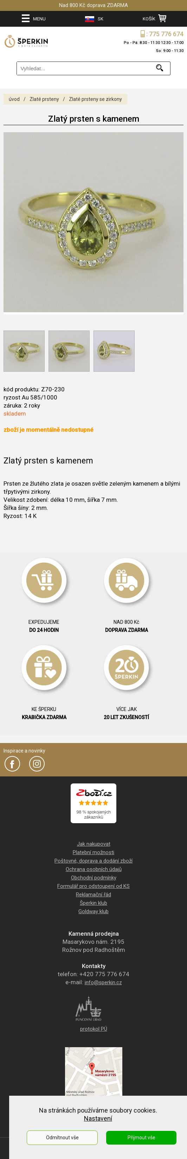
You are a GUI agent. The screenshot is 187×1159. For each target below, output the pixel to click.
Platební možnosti (93, 852)
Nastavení (98, 1118)
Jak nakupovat (93, 844)
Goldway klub (93, 911)
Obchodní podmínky (93, 878)
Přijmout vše (141, 1137)
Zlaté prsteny (44, 99)
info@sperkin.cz (103, 982)
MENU (34, 18)
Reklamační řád (93, 894)
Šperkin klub (93, 903)
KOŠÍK (154, 18)
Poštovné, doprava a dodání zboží (93, 861)
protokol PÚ (93, 1029)
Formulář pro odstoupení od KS (93, 886)
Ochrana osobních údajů (94, 869)
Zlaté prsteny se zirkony (95, 99)
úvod (14, 99)
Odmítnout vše (62, 1137)
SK (94, 19)
